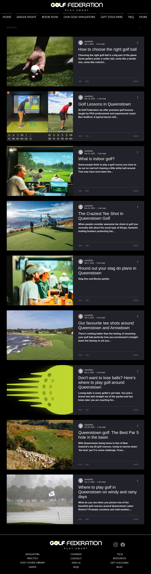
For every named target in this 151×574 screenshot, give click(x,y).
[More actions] (138, 42)
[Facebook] (123, 545)
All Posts (12, 27)
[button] (140, 28)
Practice (32, 558)
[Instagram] (115, 545)
